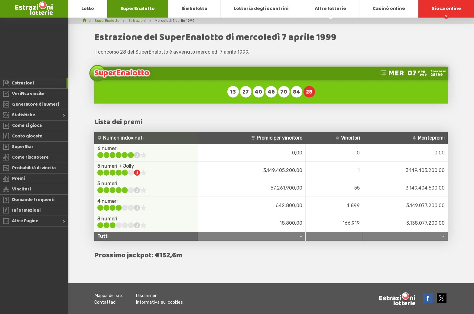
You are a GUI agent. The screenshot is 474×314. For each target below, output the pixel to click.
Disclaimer (146, 295)
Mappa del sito (109, 295)
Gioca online (446, 8)
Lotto (87, 8)
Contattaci (105, 302)
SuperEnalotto (137, 8)
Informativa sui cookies (159, 302)
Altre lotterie (330, 8)
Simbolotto (194, 8)
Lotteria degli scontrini (261, 8)
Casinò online (389, 8)
